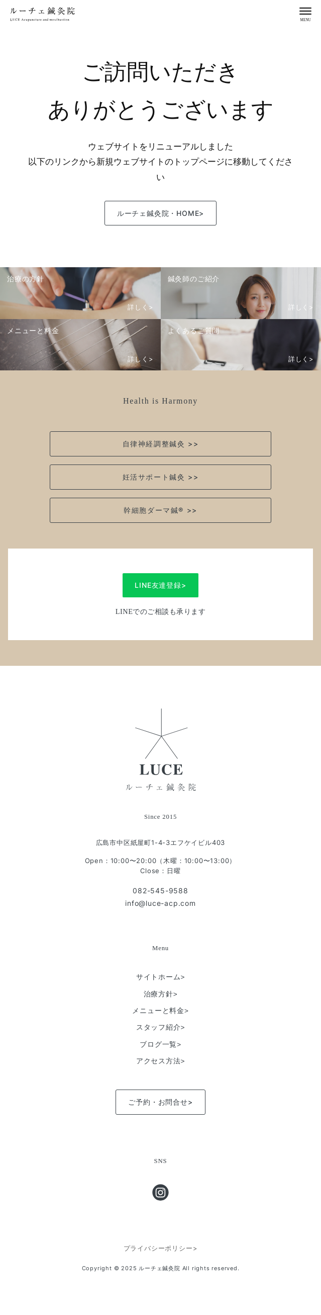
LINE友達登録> (160, 585)
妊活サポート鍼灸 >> (161, 477)
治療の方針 (25, 278)
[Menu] (305, 10)
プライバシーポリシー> (161, 1248)
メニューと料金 (33, 330)
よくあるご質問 (194, 330)
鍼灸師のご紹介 (194, 278)
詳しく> (140, 307)
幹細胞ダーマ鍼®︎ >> (160, 510)
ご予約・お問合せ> (160, 1102)
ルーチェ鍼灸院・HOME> (160, 213)
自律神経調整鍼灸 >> (161, 443)
